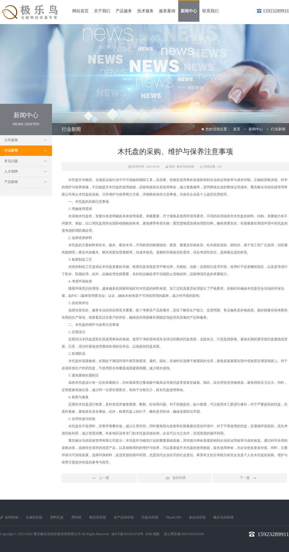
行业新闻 (11, 150)
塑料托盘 (57, 517)
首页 (236, 129)
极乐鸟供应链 (223, 517)
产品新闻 (11, 182)
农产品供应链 (124, 517)
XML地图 (152, 534)
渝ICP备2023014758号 (127, 534)
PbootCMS (173, 517)
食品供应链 (197, 517)
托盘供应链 (150, 517)
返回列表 (174, 478)
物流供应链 (97, 517)
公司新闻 (11, 140)
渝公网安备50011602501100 (184, 534)
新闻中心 (256, 129)
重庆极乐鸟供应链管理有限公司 (57, 534)
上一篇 (99, 478)
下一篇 (249, 478)
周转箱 (76, 517)
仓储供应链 (34, 517)
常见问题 (11, 161)
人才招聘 (11, 171)
